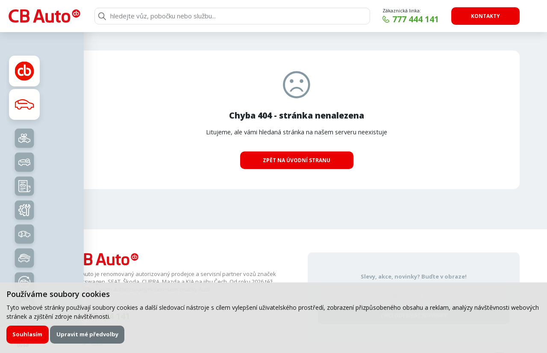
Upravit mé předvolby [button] (87, 334)
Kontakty (485, 16)
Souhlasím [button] (27, 334)
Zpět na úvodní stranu (296, 160)
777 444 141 (415, 19)
